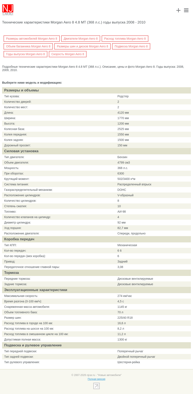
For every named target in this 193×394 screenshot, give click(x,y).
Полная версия (96, 379)
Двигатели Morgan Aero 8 (81, 38)
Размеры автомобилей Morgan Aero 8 (31, 38)
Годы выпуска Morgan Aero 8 (25, 54)
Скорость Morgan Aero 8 (67, 54)
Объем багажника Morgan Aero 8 (28, 46)
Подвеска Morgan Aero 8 (131, 46)
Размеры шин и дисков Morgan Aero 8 (82, 46)
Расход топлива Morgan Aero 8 (125, 38)
